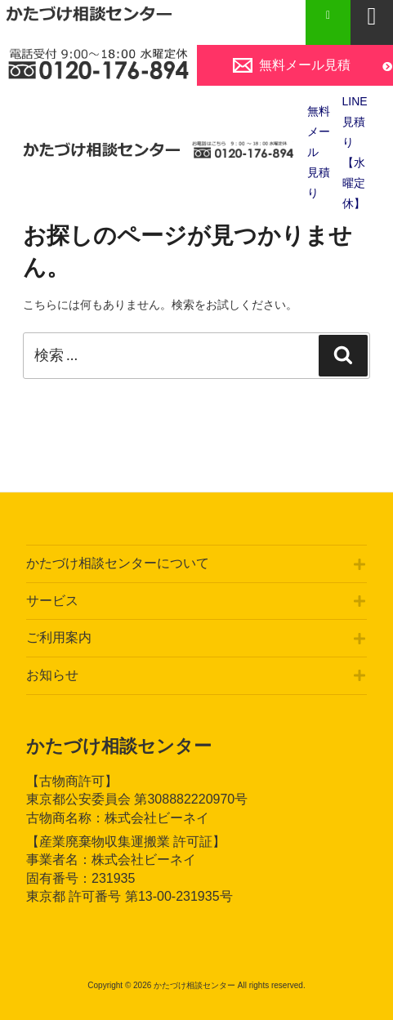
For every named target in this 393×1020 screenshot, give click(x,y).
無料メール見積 (305, 65)
